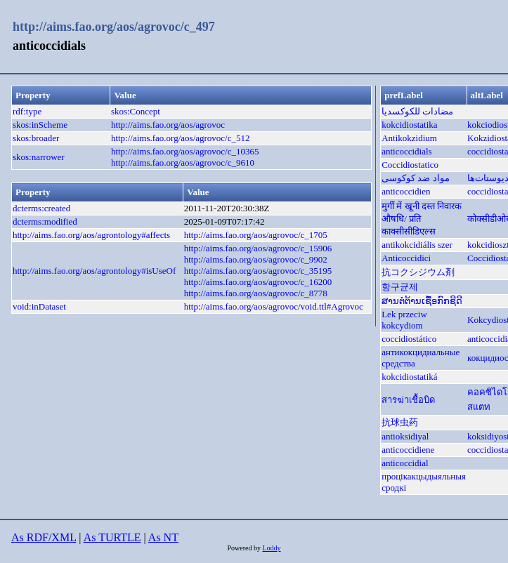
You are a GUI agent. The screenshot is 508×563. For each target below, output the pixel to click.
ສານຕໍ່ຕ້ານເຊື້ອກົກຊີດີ (422, 301)
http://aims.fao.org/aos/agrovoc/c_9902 (255, 259)
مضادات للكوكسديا (417, 111)
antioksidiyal (405, 436)
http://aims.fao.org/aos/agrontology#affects (91, 235)
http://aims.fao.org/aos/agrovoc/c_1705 (255, 235)
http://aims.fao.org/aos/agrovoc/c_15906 (258, 248)
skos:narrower (39, 157)
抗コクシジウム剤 (418, 272)
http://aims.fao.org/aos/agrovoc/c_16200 (258, 282)
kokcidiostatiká (409, 376)
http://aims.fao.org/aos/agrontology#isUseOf (94, 270)
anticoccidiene (408, 449)
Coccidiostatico (410, 164)
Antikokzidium (409, 138)
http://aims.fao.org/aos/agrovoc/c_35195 (258, 270)
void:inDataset (39, 306)
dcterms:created (41, 208)
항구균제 (400, 287)
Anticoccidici (406, 258)
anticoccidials (406, 151)
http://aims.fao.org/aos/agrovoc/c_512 (180, 138)
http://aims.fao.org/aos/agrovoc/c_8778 (255, 293)
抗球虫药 (400, 422)
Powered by (244, 548)
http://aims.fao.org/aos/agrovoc (168, 124)
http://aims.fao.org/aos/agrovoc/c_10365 (185, 151)
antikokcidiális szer (417, 244)
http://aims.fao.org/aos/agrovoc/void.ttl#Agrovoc (273, 306)
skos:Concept (135, 111)
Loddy (271, 548)
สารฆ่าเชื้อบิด (408, 400)
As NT (163, 537)
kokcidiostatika (409, 124)
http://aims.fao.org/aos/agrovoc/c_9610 (182, 162)
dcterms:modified (45, 221)
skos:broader (36, 138)
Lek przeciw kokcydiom (404, 320)
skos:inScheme (40, 124)
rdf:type (27, 111)
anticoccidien (406, 191)
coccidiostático (409, 338)
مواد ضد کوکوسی (416, 178)
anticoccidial (405, 463)
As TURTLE (112, 537)
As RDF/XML (43, 537)
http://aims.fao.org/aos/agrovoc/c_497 (114, 27)
